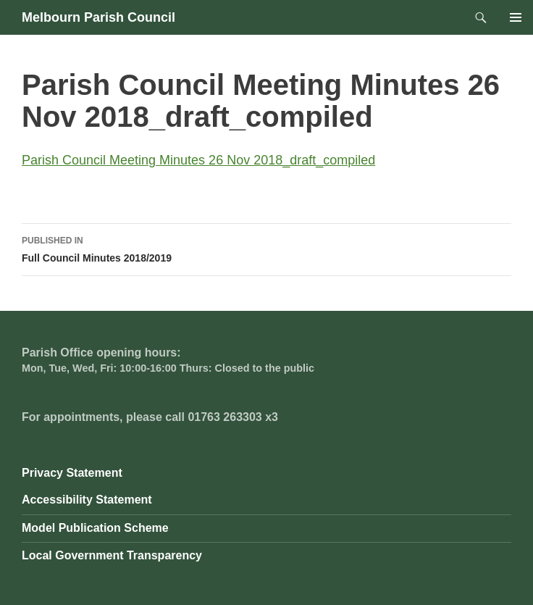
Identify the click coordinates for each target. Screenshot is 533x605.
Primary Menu (515, 17)
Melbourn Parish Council (98, 17)
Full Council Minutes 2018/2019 (266, 248)
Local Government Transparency (112, 555)
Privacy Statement (72, 473)
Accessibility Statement (87, 499)
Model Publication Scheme (95, 528)
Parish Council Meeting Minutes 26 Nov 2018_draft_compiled (198, 160)
